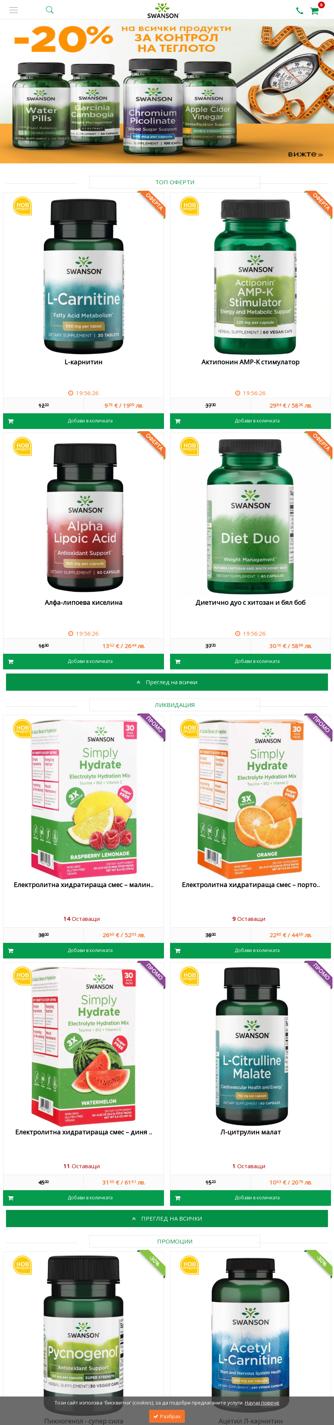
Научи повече (262, 1402)
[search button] (50, 9)
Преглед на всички (167, 682)
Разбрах (167, 1416)
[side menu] (14, 10)
